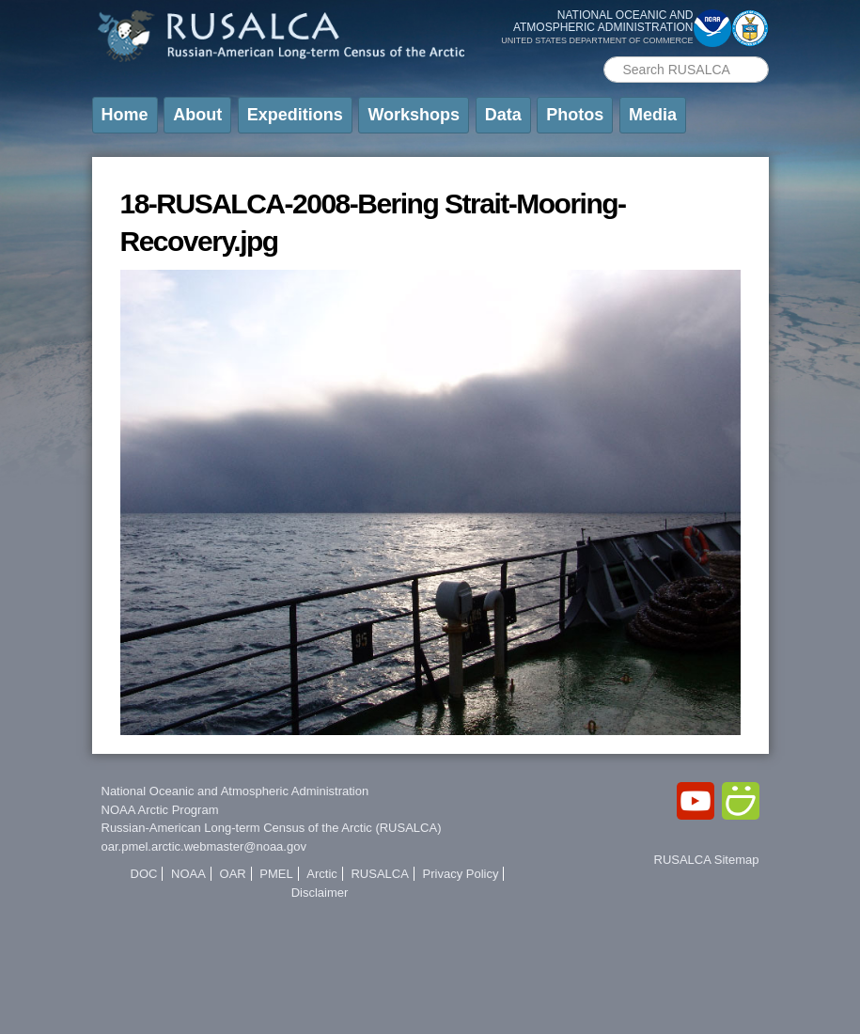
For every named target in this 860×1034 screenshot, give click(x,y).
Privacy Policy (461, 874)
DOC (144, 874)
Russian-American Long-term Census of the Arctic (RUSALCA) (272, 828)
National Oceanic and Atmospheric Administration (235, 791)
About (197, 114)
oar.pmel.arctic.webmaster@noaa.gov (204, 846)
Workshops (413, 114)
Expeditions (295, 114)
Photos (574, 114)
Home (125, 114)
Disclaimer (320, 892)
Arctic (321, 874)
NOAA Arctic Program (160, 810)
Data (503, 114)
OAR (233, 874)
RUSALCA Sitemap (706, 860)
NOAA (188, 874)
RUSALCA (379, 874)
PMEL (275, 874)
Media (653, 114)
